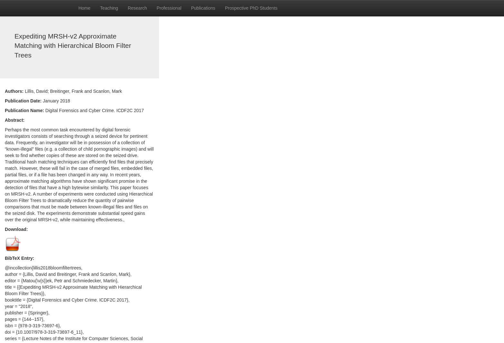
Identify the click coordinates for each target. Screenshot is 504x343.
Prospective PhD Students (251, 8)
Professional (169, 8)
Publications (203, 8)
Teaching (109, 8)
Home (84, 8)
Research (137, 8)
